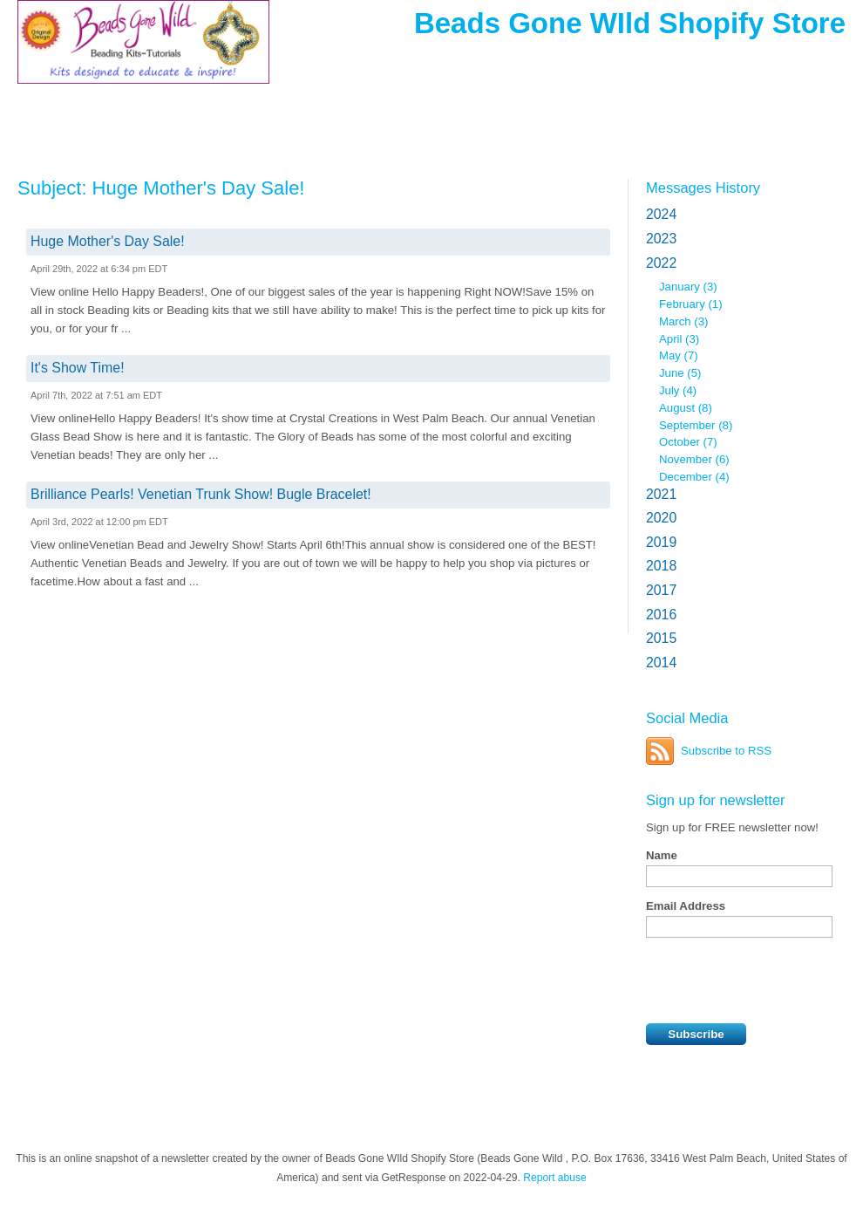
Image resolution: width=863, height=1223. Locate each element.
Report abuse (555, 1178)
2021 (661, 494)
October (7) (688, 441)
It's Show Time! (78, 367)
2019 (661, 542)
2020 (661, 517)
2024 (661, 214)
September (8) (695, 425)
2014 (661, 662)
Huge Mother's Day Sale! (108, 241)
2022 (661, 263)
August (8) (685, 407)
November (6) (694, 459)
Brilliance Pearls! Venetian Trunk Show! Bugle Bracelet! (201, 494)
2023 (661, 238)
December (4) (694, 476)
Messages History (703, 187)
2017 (661, 590)
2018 (661, 565)
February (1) (691, 304)
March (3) (683, 321)
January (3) (688, 286)
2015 (661, 638)
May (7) (678, 355)
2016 (661, 614)
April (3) (679, 338)
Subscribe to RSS (726, 750)
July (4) (678, 390)
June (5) (680, 372)
